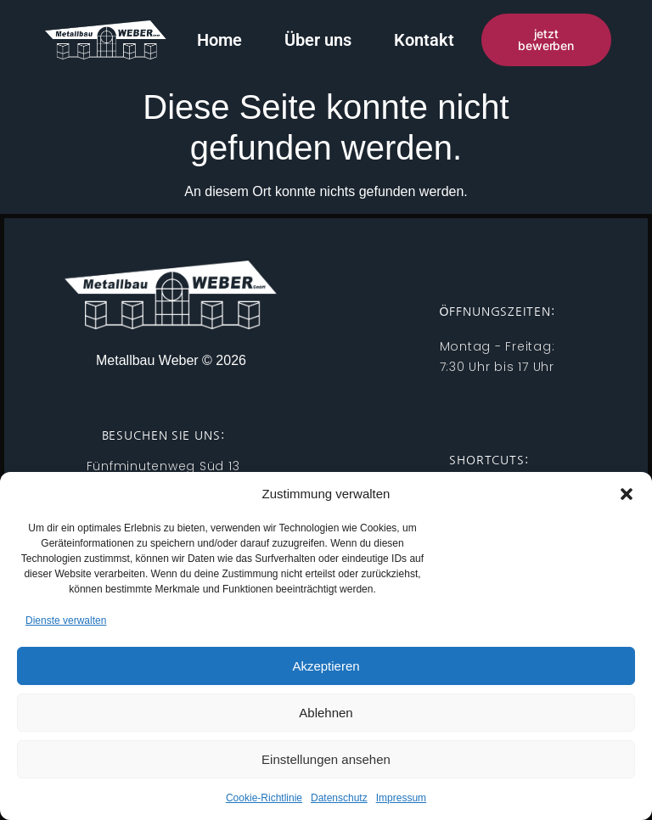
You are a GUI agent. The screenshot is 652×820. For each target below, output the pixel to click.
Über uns (317, 40)
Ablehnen (325, 712)
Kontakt (424, 40)
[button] (626, 494)
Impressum (401, 798)
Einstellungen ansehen (326, 759)
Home (219, 40)
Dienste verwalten (65, 620)
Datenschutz (339, 798)
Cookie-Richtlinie (264, 798)
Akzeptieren (325, 666)
